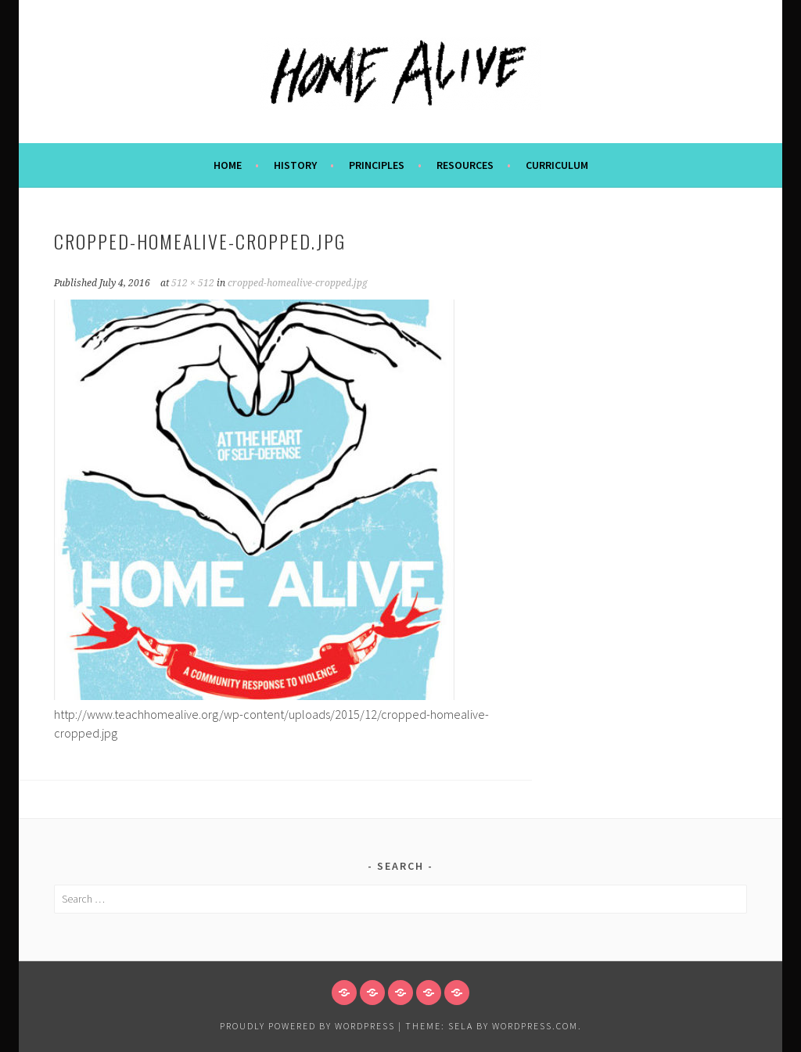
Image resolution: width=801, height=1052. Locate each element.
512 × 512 (192, 283)
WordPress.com (535, 1026)
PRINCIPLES (376, 165)
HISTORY (295, 165)
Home (228, 165)
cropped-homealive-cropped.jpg (298, 283)
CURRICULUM (557, 165)
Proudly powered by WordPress (307, 1026)
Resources (465, 165)
